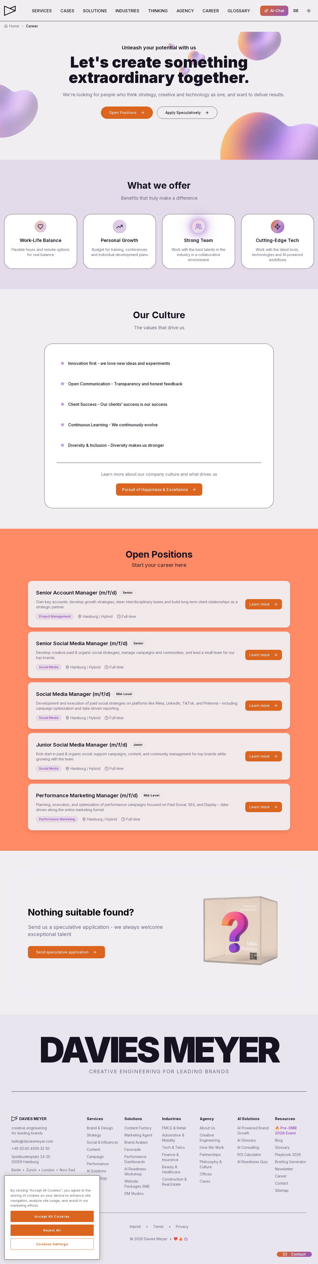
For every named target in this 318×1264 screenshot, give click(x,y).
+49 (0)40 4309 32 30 (31, 1148)
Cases (205, 1181)
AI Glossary (246, 1140)
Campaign (95, 1156)
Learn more (263, 604)
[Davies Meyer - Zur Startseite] (14, 1118)
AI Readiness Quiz (252, 1162)
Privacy (182, 1226)
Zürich (31, 1170)
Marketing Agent (138, 1135)
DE (297, 11)
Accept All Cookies (52, 1216)
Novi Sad (67, 1170)
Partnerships (210, 1154)
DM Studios (134, 1193)
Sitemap (282, 1190)
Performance (98, 1164)
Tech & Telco (173, 1147)
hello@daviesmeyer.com (32, 1141)
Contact (281, 1183)
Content (93, 1149)
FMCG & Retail (174, 1128)
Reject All (52, 1230)
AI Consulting (248, 1147)
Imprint (135, 1226)
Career (281, 1176)
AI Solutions (96, 1171)
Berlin (16, 1170)
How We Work (212, 1147)
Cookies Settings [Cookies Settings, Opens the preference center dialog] (52, 1244)
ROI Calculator (249, 1154)
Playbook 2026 (288, 1154)
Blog (279, 1140)
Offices (206, 1174)
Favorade (132, 1149)
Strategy (94, 1135)
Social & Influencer (102, 1142)
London (48, 1170)
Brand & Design (100, 1128)
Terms (158, 1226)
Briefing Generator (290, 1162)
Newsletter (284, 1169)
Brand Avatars (136, 1142)
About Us (207, 1128)
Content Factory (138, 1128)
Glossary (282, 1147)
